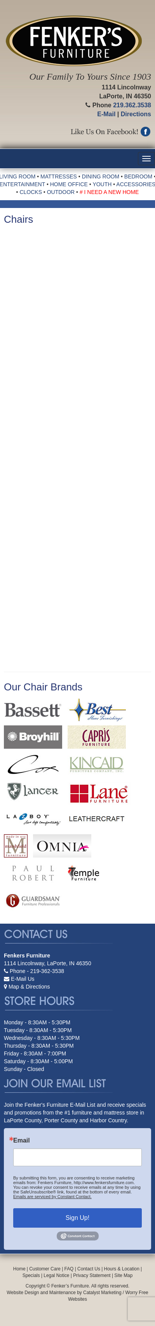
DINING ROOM (100, 176)
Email (21, 1140)
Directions (136, 114)
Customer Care (45, 1269)
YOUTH (101, 184)
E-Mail (106, 114)
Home (19, 1269)
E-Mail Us (23, 979)
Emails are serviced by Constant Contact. (52, 1196)
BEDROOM (138, 176)
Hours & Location (121, 1269)
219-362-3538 (47, 971)
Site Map (123, 1275)
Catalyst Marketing (102, 1292)
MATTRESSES (58, 176)
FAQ (69, 1269)
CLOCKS (30, 192)
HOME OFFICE (69, 184)
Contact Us (88, 1269)
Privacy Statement (91, 1275)
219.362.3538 (132, 105)
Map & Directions (29, 987)
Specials (31, 1275)
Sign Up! (77, 1217)
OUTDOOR (61, 192)
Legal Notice (56, 1275)
